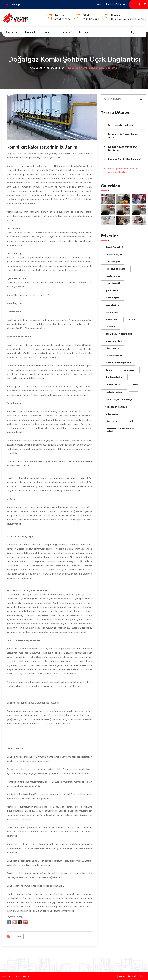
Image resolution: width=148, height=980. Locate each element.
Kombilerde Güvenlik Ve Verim (123, 135)
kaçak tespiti (112, 261)
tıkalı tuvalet (112, 348)
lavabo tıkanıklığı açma (118, 362)
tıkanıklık (110, 326)
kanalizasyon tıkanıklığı (118, 333)
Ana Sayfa (11, 32)
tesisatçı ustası (113, 392)
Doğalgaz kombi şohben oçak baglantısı (123, 170)
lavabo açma (112, 297)
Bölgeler (67, 32)
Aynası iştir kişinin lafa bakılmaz (111, 4)
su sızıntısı (129, 370)
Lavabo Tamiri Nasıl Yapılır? (125, 159)
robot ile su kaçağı (115, 268)
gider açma (111, 290)
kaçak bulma (112, 305)
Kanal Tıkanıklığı (114, 247)
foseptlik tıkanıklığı (116, 406)
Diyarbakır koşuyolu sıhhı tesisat (119, 430)
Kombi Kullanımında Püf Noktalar (122, 148)
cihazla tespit (113, 384)
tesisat (132, 319)
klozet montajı (113, 341)
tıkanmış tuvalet (114, 355)
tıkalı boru (111, 421)
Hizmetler (48, 32)
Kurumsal (30, 32)
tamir (18, 936)
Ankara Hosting (135, 975)
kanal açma (111, 312)
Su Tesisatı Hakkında (121, 125)
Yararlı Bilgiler (55, 68)
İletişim (83, 32)
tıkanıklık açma (113, 254)
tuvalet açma (112, 276)
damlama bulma (114, 377)
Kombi (108, 370)
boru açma (111, 319)
